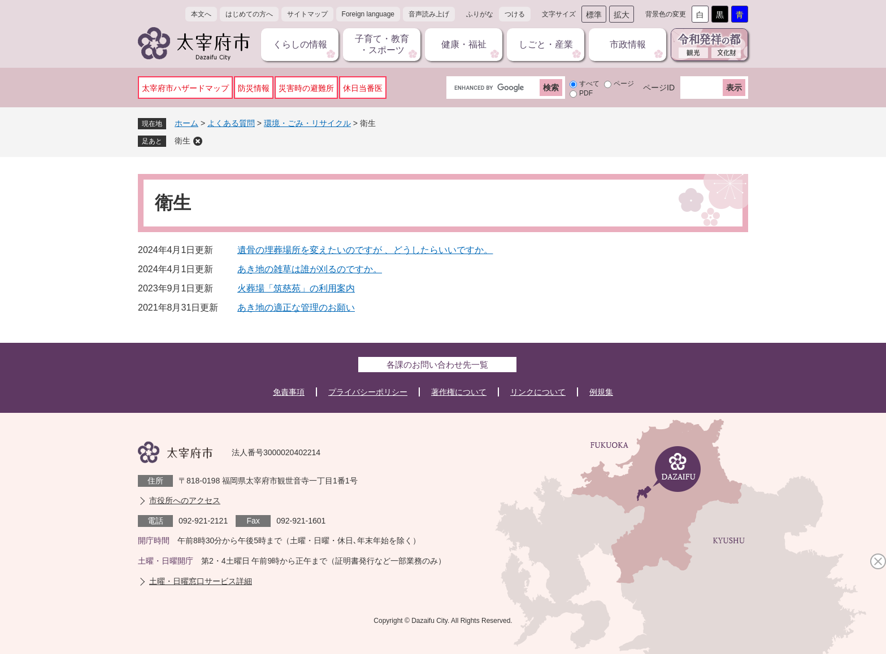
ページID (659, 87)
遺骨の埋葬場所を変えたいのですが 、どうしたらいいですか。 (365, 250)
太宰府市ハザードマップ (185, 88)
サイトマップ (307, 14)
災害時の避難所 (306, 88)
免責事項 (289, 391)
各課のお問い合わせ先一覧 (437, 364)
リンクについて (538, 391)
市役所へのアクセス (184, 500)
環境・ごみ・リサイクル (307, 123)
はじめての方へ (249, 14)
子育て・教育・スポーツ (382, 44)
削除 (197, 141)
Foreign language (368, 14)
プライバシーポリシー (367, 391)
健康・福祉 (464, 44)
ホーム (186, 123)
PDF (586, 93)
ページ (624, 84)
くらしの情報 (300, 44)
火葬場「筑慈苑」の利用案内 (296, 288)
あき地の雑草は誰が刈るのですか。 (309, 269)
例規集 (601, 391)
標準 (594, 14)
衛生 (182, 140)
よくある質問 (231, 123)
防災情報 (254, 88)
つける (515, 14)
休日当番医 (363, 88)
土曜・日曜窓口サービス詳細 (200, 581)
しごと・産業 (546, 44)
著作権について (459, 391)
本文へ (201, 14)
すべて (589, 84)
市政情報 (628, 44)
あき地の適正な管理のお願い (296, 307)
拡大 (621, 14)
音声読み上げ (429, 14)
